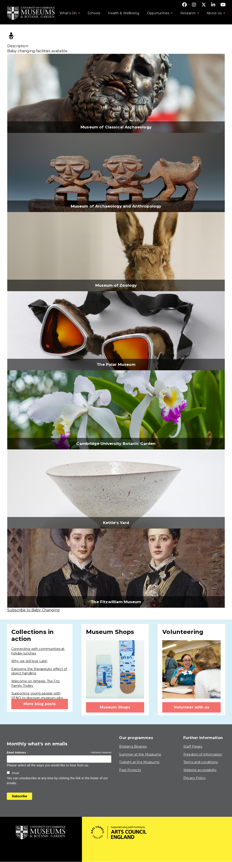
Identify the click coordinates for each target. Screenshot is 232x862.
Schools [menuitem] (94, 13)
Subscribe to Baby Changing (33, 610)
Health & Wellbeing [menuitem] (123, 13)
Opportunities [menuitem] (157, 14)
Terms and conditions (200, 762)
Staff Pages (192, 746)
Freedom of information (202, 754)
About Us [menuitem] (214, 14)
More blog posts (40, 704)
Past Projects (130, 770)
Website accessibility (200, 770)
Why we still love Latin (29, 661)
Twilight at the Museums (139, 762)
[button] (116, 93)
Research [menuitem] (188, 14)
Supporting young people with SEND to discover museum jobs (37, 695)
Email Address (18, 753)
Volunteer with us (191, 707)
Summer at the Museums (140, 754)
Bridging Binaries (133, 746)
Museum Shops (115, 707)
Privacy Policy (194, 778)
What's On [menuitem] (68, 14)
